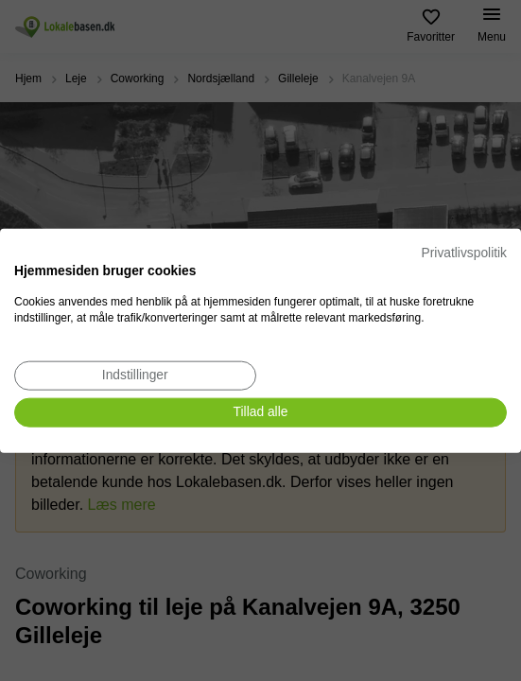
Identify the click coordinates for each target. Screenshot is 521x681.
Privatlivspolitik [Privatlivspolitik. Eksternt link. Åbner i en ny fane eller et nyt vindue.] (464, 253)
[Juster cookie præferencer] (135, 376)
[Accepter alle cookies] (260, 413)
